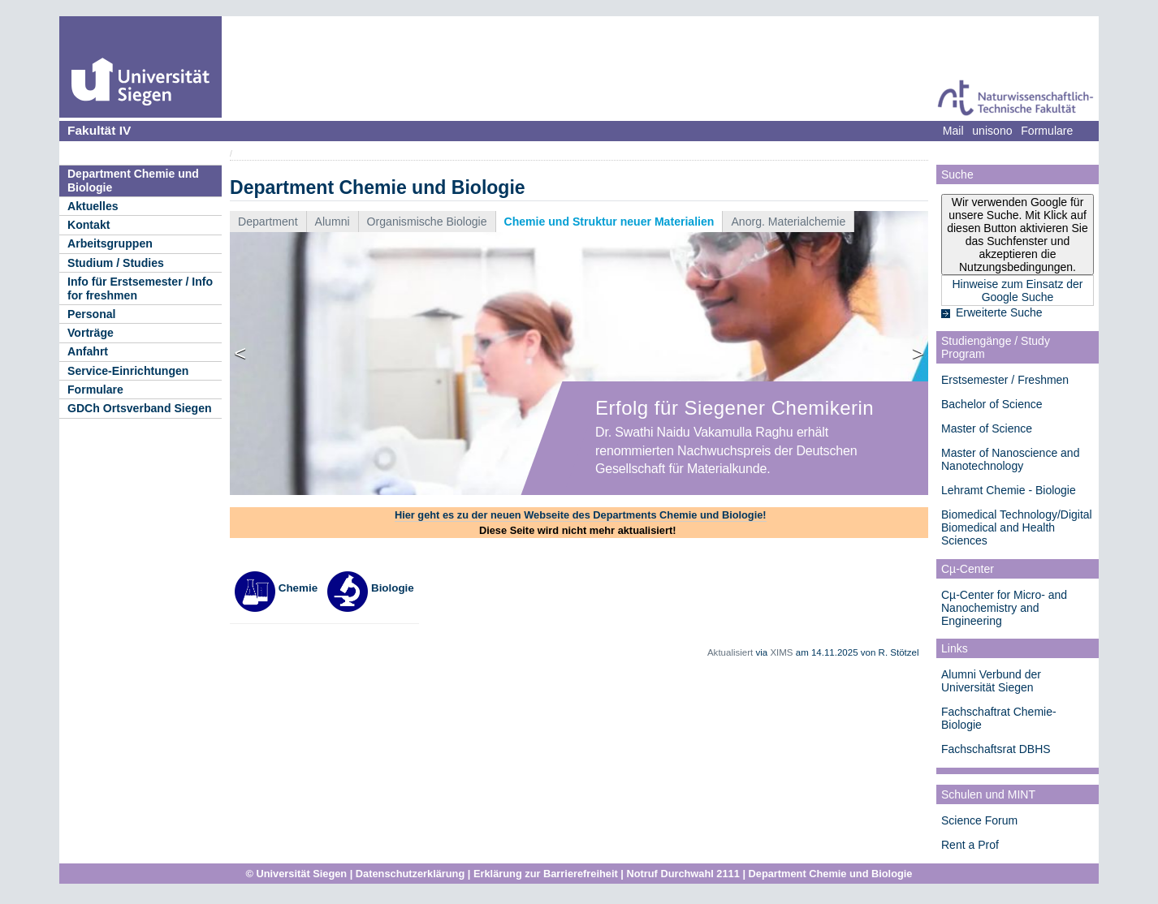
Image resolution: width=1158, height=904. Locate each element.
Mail (953, 130)
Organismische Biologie (427, 221)
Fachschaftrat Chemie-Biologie (998, 718)
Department (268, 221)
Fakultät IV (99, 130)
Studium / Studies (115, 262)
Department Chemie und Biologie (133, 180)
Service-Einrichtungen (127, 370)
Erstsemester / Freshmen (1005, 379)
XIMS (781, 652)
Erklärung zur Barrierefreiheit (545, 873)
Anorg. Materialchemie (788, 221)
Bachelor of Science (992, 404)
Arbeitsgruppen (110, 243)
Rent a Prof (970, 844)
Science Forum (979, 820)
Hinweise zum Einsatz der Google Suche (1017, 290)
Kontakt (88, 224)
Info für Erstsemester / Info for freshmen (140, 288)
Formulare (95, 389)
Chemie (276, 588)
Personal (91, 314)
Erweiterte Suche (999, 312)
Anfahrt (87, 351)
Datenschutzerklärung (410, 873)
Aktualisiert (730, 652)
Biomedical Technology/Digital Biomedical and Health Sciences (1016, 527)
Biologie (370, 588)
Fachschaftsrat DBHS (996, 749)
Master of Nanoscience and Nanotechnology (1010, 459)
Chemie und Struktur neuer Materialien (609, 221)
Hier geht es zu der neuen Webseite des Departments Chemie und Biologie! (581, 515)
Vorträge (90, 332)
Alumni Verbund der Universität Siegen (991, 681)
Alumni (332, 221)
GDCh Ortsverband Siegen (139, 408)
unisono (992, 130)
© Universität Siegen (297, 873)
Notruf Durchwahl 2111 (682, 873)
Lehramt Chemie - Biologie (1008, 490)
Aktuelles (93, 206)
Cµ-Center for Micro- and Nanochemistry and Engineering (1004, 607)
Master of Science (986, 428)
